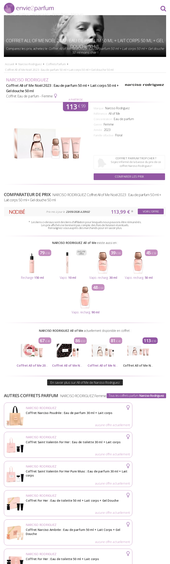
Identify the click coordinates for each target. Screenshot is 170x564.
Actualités (17, 503)
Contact (152, 503)
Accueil (9, 64)
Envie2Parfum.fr (29, 8)
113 (75, 106)
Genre (98, 124)
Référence (100, 114)
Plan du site (129, 503)
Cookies (106, 503)
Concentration (103, 119)
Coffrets (88, 8)
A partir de (76, 100)
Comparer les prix (129, 176)
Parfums (73, 8)
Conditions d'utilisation (73, 503)
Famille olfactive (103, 135)
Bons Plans (124, 8)
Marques (140, 8)
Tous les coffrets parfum (136, 395)
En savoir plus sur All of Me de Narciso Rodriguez (84, 382)
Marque (98, 108)
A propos (39, 503)
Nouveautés (104, 8)
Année (98, 130)
